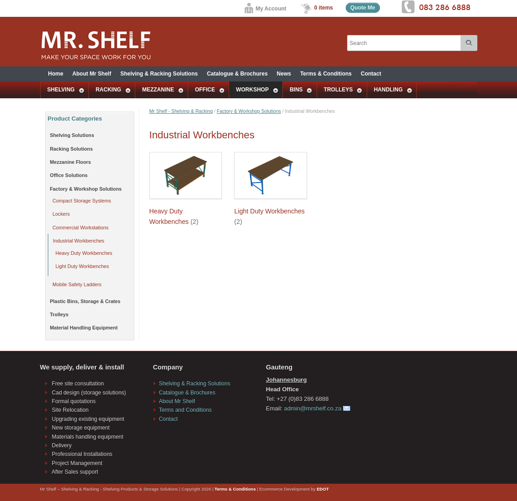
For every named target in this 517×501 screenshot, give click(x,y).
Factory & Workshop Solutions (249, 111)
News (284, 74)
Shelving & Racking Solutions (159, 74)
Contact (371, 74)
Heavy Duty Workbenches (84, 253)
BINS (297, 90)
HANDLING (390, 90)
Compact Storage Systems (81, 200)
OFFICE (206, 90)
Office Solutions (69, 175)
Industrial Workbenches (78, 240)
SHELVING (63, 90)
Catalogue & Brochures (237, 74)
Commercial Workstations (80, 227)
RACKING (110, 90)
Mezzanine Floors (70, 162)
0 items (323, 8)
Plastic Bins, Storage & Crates (85, 301)
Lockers (61, 214)
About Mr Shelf (91, 74)
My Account (265, 8)
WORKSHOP (254, 90)
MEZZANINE (159, 90)
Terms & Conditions (326, 74)
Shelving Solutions (72, 135)
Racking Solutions (71, 149)
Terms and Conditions (185, 410)
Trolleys (59, 314)
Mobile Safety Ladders (76, 284)
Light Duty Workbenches (82, 266)
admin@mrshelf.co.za (313, 408)
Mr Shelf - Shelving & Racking (181, 111)
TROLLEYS (340, 90)
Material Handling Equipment (84, 327)
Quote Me (362, 8)
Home (55, 74)
